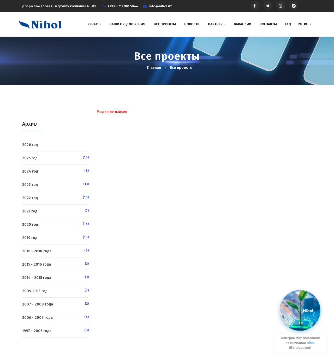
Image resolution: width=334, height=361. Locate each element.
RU (305, 24)
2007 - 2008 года (37, 304)
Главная (154, 67)
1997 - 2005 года (36, 331)
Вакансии (242, 24)
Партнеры (216, 24)
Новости (192, 24)
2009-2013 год (34, 291)
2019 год (29, 238)
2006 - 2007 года (37, 317)
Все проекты (165, 24)
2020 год (30, 224)
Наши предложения (127, 24)
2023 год (30, 184)
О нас (94, 24)
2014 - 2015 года (36, 278)
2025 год (30, 158)
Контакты (268, 24)
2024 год (30, 171)
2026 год (30, 145)
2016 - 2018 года (36, 251)
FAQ (288, 24)
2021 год (29, 211)
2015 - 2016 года (36, 264)
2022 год (30, 198)
